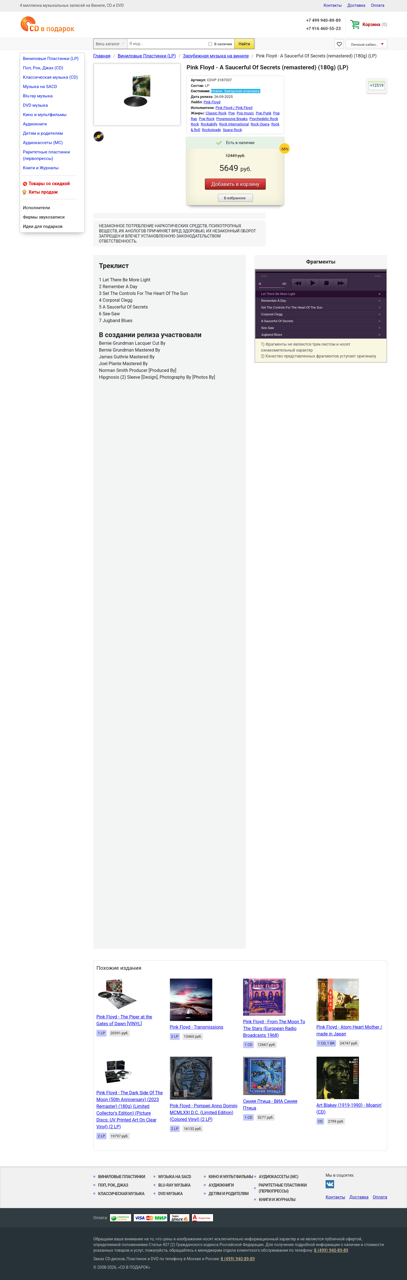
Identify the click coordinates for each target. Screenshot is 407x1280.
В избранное (234, 198)
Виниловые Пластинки (121, 1176)
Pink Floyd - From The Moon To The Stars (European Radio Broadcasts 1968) (274, 1028)
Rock (195, 124)
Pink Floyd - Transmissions (197, 1027)
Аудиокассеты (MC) (43, 142)
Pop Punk (263, 113)
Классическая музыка (121, 1193)
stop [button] (327, 283)
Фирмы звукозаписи (44, 217)
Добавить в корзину (235, 184)
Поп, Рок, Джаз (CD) (43, 67)
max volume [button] (284, 283)
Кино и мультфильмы (45, 114)
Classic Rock (215, 113)
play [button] (321, 231)
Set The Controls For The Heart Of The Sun (291, 307)
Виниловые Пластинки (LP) (51, 58)
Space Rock (232, 130)
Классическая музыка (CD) (50, 77)
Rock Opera (260, 124)
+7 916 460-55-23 (323, 28)
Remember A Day (273, 300)
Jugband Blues (271, 334)
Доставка (356, 5)
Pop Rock (207, 119)
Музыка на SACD (40, 86)
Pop (231, 113)
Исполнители (36, 207)
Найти (244, 44)
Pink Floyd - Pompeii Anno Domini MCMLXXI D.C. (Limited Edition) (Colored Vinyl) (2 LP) (203, 1112)
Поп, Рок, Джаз (113, 1185)
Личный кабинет (365, 44)
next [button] (341, 283)
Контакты (333, 5)
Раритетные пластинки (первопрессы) (46, 155)
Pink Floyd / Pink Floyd (233, 108)
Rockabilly (209, 124)
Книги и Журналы (41, 167)
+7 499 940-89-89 (323, 20)
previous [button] (298, 283)
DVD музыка (35, 105)
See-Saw (267, 327)
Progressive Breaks (232, 119)
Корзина (375, 24)
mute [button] (261, 283)
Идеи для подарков (42, 226)
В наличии (223, 44)
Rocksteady (211, 130)
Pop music (245, 113)
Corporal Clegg (271, 314)
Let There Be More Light (278, 294)
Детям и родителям (43, 133)
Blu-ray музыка (38, 96)
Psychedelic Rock (264, 119)
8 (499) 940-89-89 (331, 1250)
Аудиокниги (35, 124)
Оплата (377, 5)
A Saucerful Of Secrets (277, 321)
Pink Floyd (212, 102)
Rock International (234, 124)
